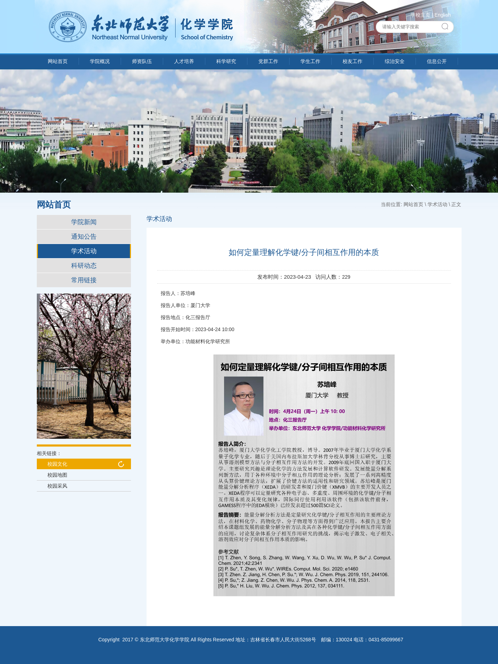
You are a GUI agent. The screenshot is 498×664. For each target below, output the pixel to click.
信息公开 (437, 61)
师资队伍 (142, 61)
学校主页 (420, 15)
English (443, 15)
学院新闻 (84, 222)
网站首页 (58, 61)
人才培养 (184, 61)
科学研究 (226, 61)
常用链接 (84, 280)
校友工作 (352, 61)
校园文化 (57, 464)
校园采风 (57, 486)
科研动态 (84, 265)
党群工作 (268, 61)
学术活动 (84, 251)
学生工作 (310, 61)
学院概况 (100, 61)
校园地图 (57, 475)
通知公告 (84, 236)
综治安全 (395, 61)
